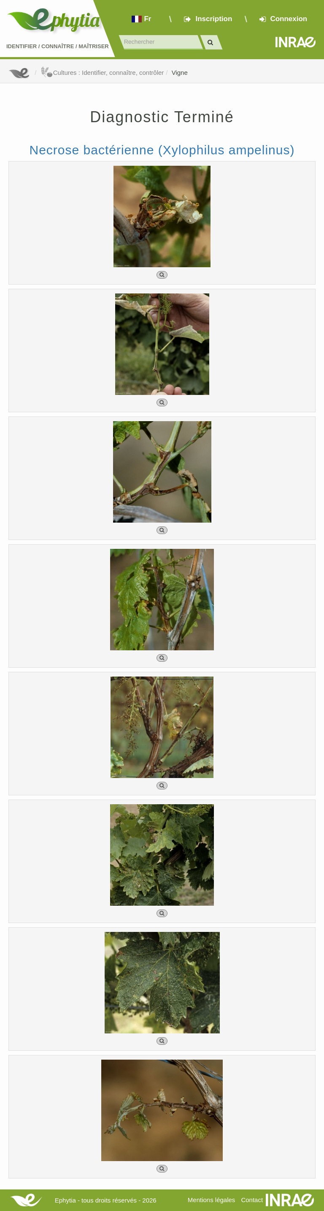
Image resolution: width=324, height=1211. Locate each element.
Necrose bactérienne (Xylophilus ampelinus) (162, 150)
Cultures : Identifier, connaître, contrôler (102, 72)
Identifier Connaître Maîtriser (57, 46)
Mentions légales (211, 1199)
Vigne (180, 72)
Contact (252, 1199)
